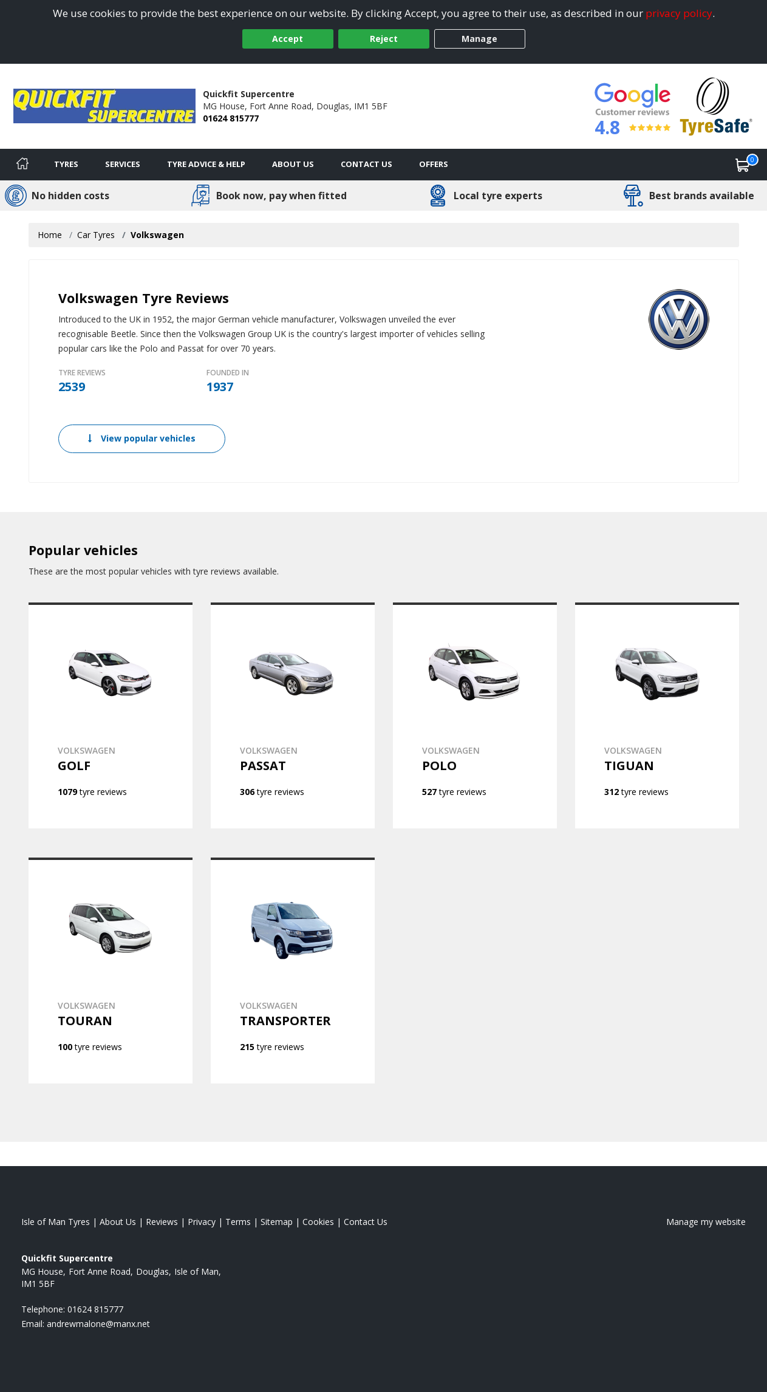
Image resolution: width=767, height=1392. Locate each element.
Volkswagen (157, 235)
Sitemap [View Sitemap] (277, 1221)
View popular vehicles (142, 438)
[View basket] (742, 164)
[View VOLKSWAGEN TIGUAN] (657, 715)
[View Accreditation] (716, 105)
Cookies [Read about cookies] (318, 1221)
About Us (293, 164)
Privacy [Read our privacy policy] (202, 1221)
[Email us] (98, 1323)
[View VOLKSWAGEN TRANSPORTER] (293, 970)
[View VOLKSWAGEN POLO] (475, 715)
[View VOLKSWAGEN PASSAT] (293, 715)
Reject (384, 38)
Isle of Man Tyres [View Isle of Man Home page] (55, 1221)
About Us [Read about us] (118, 1221)
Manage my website (706, 1221)
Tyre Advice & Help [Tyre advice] (206, 164)
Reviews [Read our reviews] (162, 1221)
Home (50, 235)
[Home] (22, 164)
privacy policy (679, 13)
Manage (479, 38)
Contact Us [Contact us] (366, 164)
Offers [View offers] (433, 164)
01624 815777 (231, 118)
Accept (287, 38)
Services (122, 164)
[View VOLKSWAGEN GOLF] (111, 715)
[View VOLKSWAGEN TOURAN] (111, 970)
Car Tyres (96, 235)
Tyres (66, 164)
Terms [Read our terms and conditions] (238, 1221)
